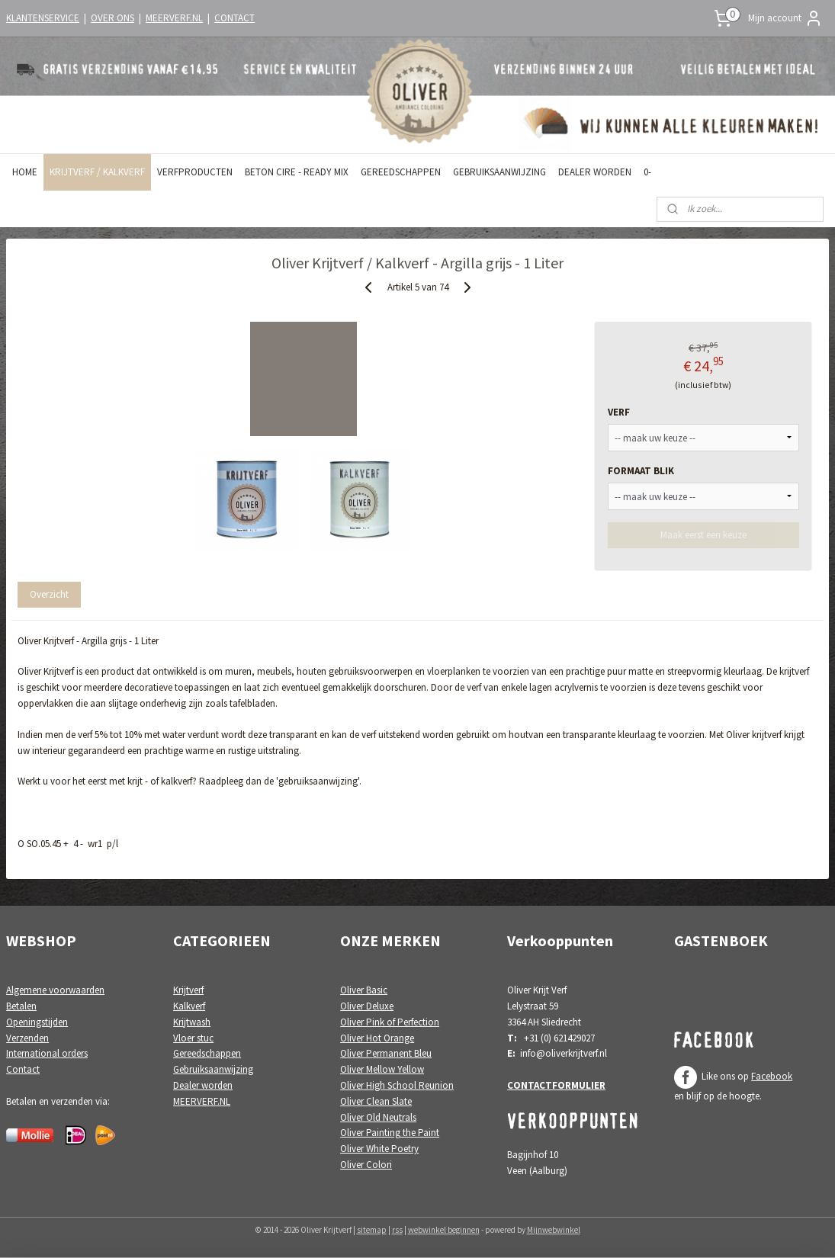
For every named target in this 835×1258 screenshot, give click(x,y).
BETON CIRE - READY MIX (296, 171)
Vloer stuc (193, 1038)
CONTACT (234, 17)
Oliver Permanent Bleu (386, 1053)
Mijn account (785, 18)
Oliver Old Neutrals (378, 1117)
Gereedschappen (207, 1053)
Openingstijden (37, 1022)
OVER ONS (112, 17)
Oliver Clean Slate (376, 1101)
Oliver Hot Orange (377, 1038)
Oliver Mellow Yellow (382, 1069)
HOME (24, 171)
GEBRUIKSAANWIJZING (499, 171)
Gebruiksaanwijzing (213, 1069)
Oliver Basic (363, 990)
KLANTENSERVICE (42, 17)
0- (647, 171)
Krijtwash (191, 1022)
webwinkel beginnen (444, 1229)
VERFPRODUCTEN (195, 171)
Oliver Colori (366, 1164)
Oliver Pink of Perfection (389, 1022)
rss (397, 1229)
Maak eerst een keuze (703, 534)
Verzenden (27, 1038)
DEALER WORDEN (594, 171)
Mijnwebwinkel (553, 1229)
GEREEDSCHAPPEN (401, 171)
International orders (47, 1053)
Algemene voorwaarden (55, 990)
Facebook (771, 1076)
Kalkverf (189, 1006)
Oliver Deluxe (366, 1006)
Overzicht (49, 594)
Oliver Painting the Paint (389, 1132)
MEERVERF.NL (174, 17)
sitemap (372, 1229)
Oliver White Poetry (379, 1148)
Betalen (21, 1006)
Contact (23, 1069)
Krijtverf (188, 990)
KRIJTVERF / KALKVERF (97, 171)
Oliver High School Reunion (397, 1085)
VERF (619, 412)
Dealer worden (203, 1085)
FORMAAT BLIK (641, 470)
